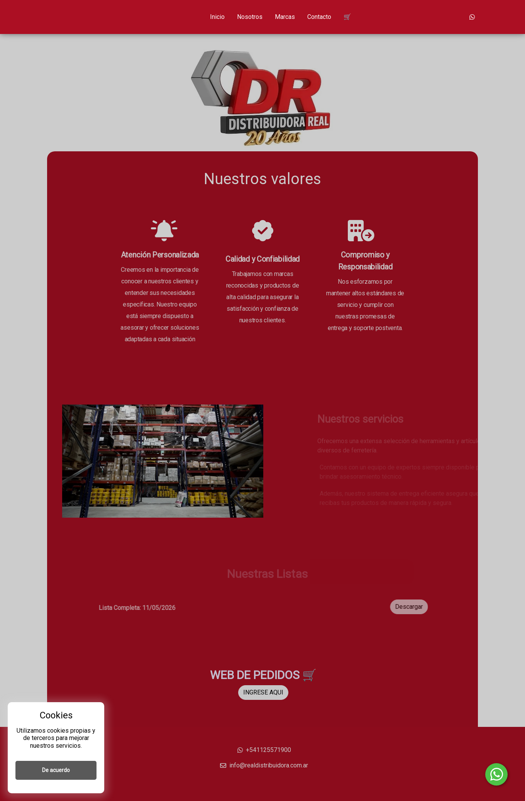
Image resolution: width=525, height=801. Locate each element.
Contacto (319, 16)
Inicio (217, 16)
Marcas (285, 16)
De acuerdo (56, 770)
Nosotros (249, 16)
